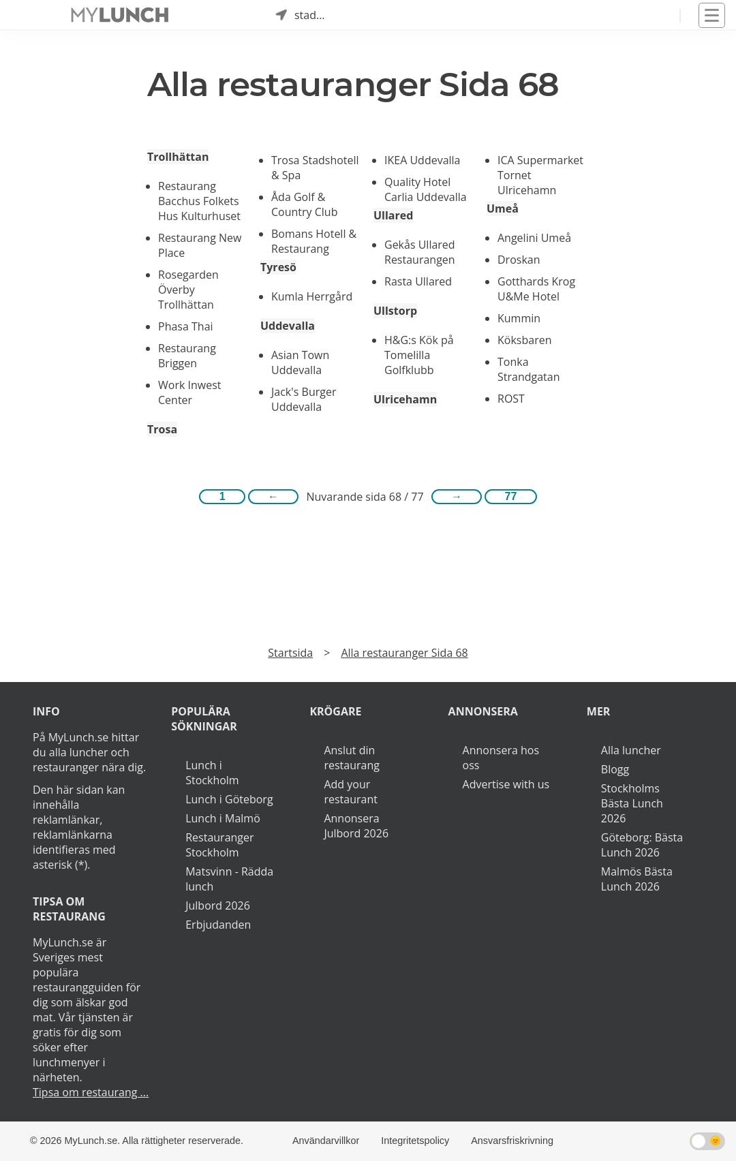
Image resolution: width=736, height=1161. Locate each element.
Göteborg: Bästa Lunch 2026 (642, 845)
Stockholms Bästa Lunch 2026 (632, 803)
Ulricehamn (405, 399)
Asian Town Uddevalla (300, 362)
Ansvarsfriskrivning (512, 1140)
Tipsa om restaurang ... (91, 1092)
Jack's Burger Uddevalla (303, 399)
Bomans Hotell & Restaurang (313, 241)
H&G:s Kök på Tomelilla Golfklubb (419, 354)
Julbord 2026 (217, 905)
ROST (511, 398)
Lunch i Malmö (222, 818)
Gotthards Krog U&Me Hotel (536, 289)
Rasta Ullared (418, 281)
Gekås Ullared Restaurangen (419, 252)
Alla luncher (631, 750)
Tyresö (278, 267)
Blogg (615, 769)
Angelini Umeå (534, 237)
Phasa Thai (185, 326)
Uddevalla (287, 325)
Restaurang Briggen (187, 356)
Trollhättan (178, 156)
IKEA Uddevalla (422, 160)
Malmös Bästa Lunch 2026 (637, 879)
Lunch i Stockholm (212, 773)
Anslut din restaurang (351, 758)
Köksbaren (524, 339)
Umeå (503, 208)
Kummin (518, 318)
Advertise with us (506, 784)
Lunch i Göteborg (229, 799)
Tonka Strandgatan (528, 369)
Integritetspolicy (415, 1140)
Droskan (518, 259)
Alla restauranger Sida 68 (404, 652)
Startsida (290, 652)
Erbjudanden (218, 924)
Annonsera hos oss (501, 758)
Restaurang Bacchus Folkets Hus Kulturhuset (199, 201)
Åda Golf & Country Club (304, 204)
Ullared (393, 215)
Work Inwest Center (189, 392)
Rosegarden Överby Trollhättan (188, 289)
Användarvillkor (325, 1140)
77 (511, 496)
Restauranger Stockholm (219, 845)
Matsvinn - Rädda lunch (229, 879)
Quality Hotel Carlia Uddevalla (425, 189)
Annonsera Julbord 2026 (356, 826)
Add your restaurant (351, 792)
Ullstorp (395, 310)
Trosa (162, 429)
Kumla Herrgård (311, 296)
